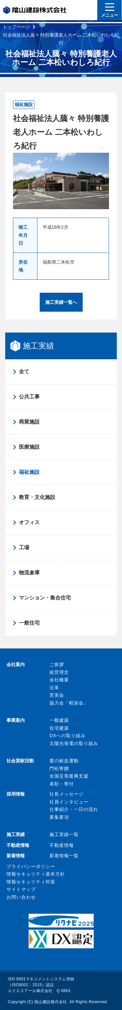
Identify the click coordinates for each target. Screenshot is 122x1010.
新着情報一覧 (64, 855)
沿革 (54, 687)
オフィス (29, 522)
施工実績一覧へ (61, 302)
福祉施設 (29, 472)
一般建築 (59, 720)
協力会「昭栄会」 (68, 703)
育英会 (56, 695)
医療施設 (29, 447)
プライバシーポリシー (31, 866)
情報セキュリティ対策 (31, 881)
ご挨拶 (56, 664)
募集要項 (59, 817)
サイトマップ (21, 889)
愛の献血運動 (64, 760)
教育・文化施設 (37, 497)
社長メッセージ (66, 794)
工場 (24, 547)
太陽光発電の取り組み (73, 743)
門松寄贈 (59, 768)
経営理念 (59, 672)
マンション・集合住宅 (45, 597)
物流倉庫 (29, 572)
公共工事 (29, 396)
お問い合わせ (21, 897)
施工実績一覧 (64, 834)
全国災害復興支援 (68, 776)
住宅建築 (59, 728)
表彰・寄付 (61, 783)
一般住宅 (29, 623)
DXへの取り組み (67, 735)
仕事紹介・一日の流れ (73, 809)
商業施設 (29, 422)
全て (24, 371)
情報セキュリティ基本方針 (36, 874)
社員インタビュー (68, 801)
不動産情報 (61, 845)
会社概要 (59, 679)
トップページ (16, 26)
